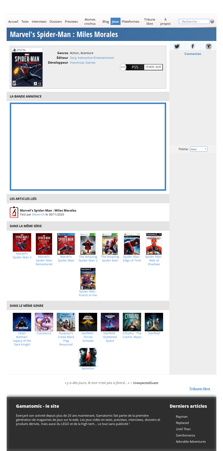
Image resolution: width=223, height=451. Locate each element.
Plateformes (130, 21)
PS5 (135, 66)
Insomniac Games (82, 62)
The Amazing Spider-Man (110, 258)
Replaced (182, 423)
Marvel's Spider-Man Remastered (44, 260)
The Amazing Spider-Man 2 (88, 258)
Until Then (183, 429)
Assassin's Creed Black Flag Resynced (66, 338)
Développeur (58, 62)
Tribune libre (149, 21)
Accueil (13, 21)
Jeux (115, 21)
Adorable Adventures (191, 441)
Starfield (154, 333)
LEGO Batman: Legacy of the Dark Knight (22, 338)
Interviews (39, 21)
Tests (25, 21)
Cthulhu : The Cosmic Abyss (132, 335)
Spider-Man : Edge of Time (132, 258)
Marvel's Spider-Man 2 (22, 255)
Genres (62, 53)
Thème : (192, 149)
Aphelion (88, 368)
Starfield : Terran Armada (88, 337)
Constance (44, 333)
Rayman (182, 416)
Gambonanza (185, 435)
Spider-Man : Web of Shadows (154, 260)
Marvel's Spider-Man (66, 258)
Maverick (38, 214)
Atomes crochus (90, 21)
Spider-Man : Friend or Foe (88, 293)
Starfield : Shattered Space (110, 337)
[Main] (93, 21)
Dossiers (56, 21)
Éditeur (62, 58)
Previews (71, 21)
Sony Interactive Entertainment (92, 58)
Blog (105, 21)
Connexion (192, 54)
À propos (165, 21)
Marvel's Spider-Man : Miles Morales (64, 34)
